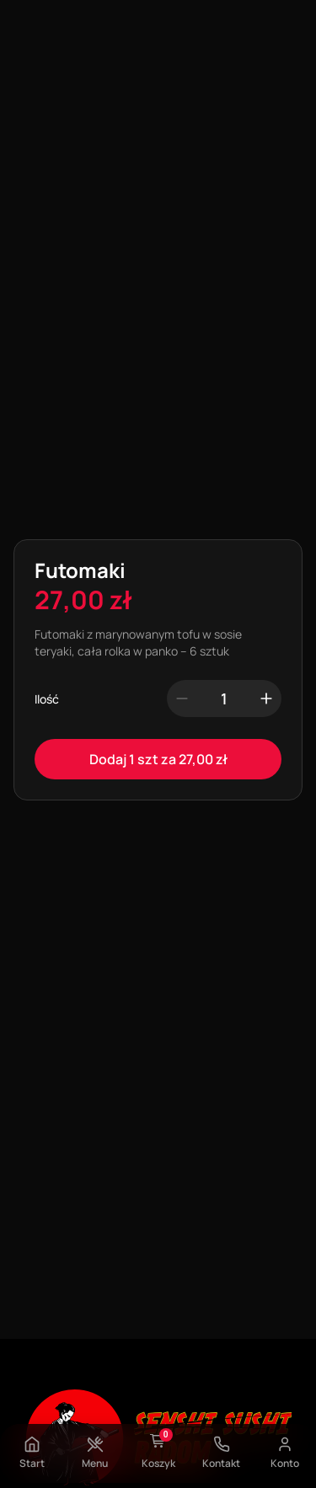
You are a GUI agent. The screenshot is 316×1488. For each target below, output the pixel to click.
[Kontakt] (221, 1444)
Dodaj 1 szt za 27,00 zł (158, 759)
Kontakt (221, 1463)
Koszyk (158, 1463)
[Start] (32, 1444)
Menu (95, 1463)
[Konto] (284, 1444)
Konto (284, 1463)
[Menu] (95, 1444)
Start (32, 1463)
